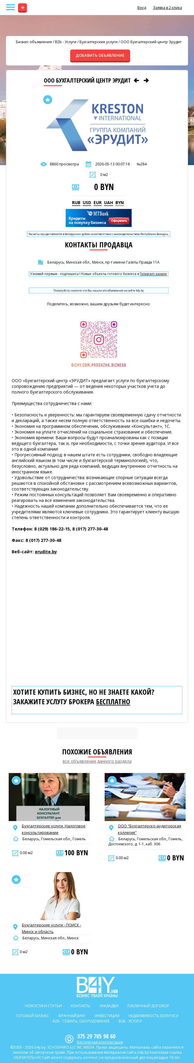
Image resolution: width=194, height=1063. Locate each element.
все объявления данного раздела (97, 761)
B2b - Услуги (65, 41)
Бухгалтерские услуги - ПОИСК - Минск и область (51, 928)
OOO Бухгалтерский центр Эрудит (151, 41)
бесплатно (113, 701)
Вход (141, 7)
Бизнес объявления (34, 41)
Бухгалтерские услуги (98, 41)
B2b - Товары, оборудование (80, 1021)
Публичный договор (148, 1005)
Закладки (108, 1005)
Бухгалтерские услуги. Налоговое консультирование (53, 829)
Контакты (80, 1005)
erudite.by (46, 551)
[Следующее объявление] (146, 80)
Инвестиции (107, 1015)
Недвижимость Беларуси (153, 1015)
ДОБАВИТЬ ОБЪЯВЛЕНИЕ (100, 55)
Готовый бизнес (32, 1015)
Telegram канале (153, 274)
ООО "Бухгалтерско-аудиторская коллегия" (149, 829)
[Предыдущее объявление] (136, 80)
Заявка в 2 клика (167, 7)
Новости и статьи (43, 1005)
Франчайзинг (72, 1015)
